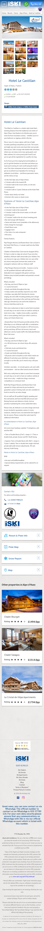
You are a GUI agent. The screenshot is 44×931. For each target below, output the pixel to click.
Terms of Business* (22, 787)
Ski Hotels (22, 773)
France (16, 13)
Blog (22, 782)
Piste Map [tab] (11, 547)
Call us (36, 4)
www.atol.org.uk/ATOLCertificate (23, 877)
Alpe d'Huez (23, 13)
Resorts (10, 13)
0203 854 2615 (37, 927)
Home (4, 13)
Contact (22, 785)
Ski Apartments (22, 775)
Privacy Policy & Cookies (22, 790)
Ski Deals (22, 780)
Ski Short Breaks (22, 777)
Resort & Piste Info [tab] (15, 536)
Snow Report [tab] (12, 559)
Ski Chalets (22, 770)
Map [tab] (8, 570)
